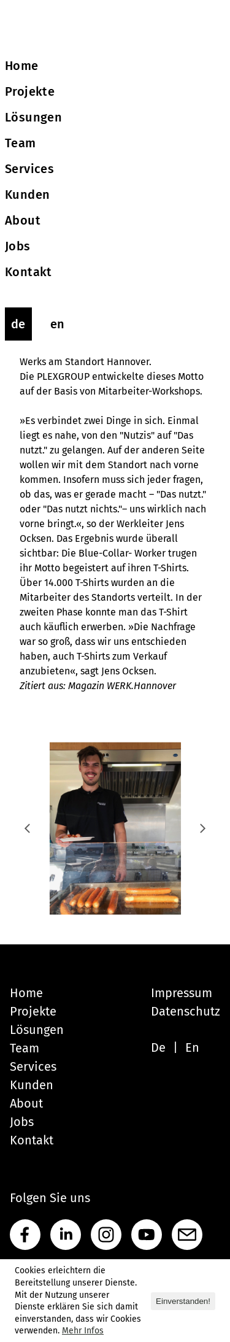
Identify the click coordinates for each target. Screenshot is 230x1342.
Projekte (33, 1011)
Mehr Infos (83, 1330)
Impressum (181, 992)
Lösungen (37, 1029)
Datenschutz (185, 1011)
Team (24, 1048)
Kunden (31, 1085)
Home (26, 992)
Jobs (22, 1121)
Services (33, 1066)
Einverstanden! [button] (183, 1301)
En (192, 1047)
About (26, 1103)
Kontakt (31, 1140)
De (158, 1047)
